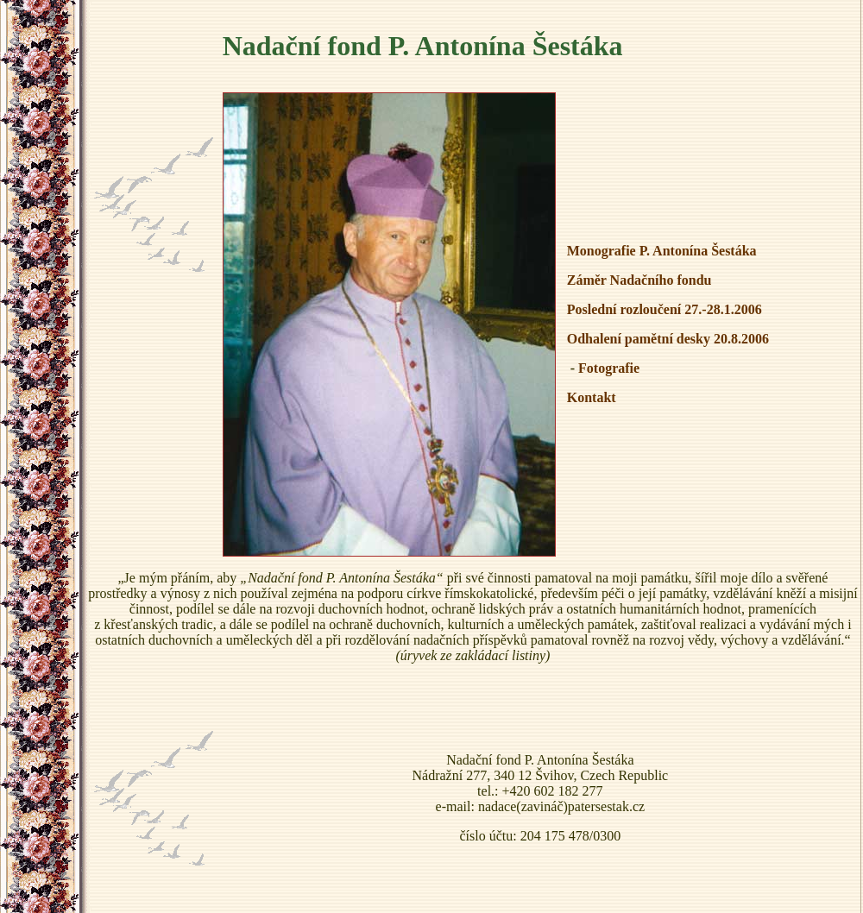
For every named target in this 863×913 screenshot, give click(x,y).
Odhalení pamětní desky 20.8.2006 (668, 338)
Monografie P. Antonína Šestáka (662, 250)
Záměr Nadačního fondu (639, 280)
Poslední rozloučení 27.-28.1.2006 (664, 309)
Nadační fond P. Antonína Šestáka (423, 45)
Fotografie (608, 368)
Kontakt (591, 397)
